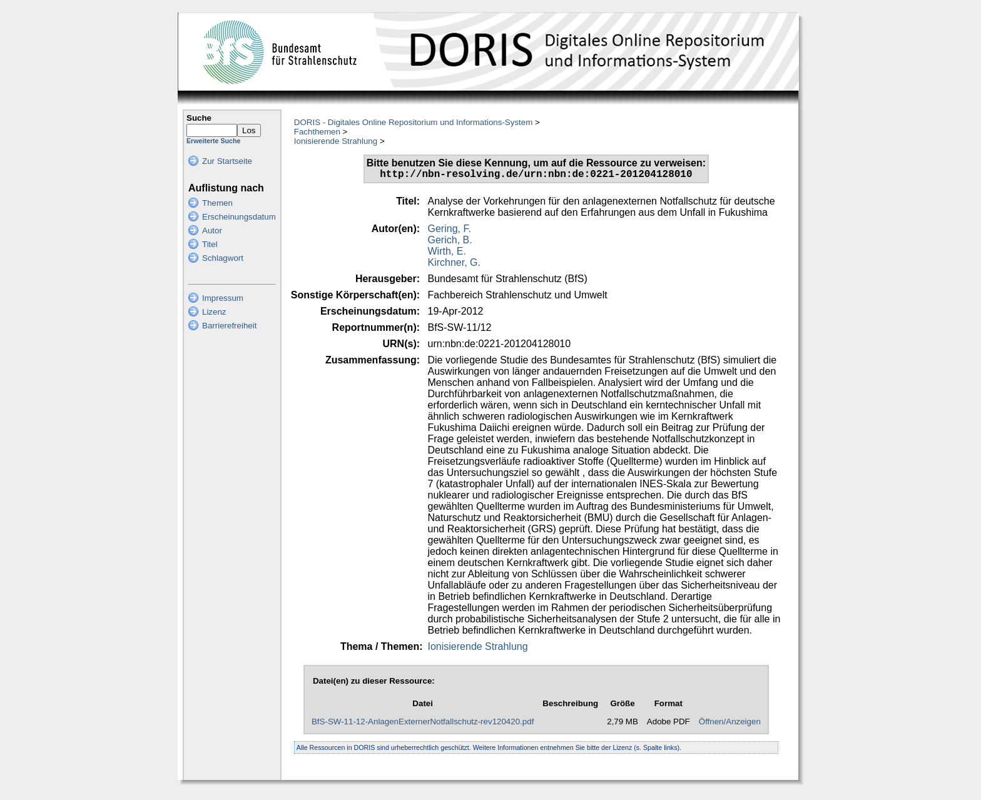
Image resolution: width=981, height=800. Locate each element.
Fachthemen (317, 131)
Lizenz (214, 311)
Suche (198, 118)
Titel (210, 244)
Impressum (222, 298)
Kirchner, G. (454, 265)
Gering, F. (449, 231)
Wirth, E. (447, 253)
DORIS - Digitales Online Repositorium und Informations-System (413, 122)
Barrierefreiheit (229, 325)
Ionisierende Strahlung (335, 141)
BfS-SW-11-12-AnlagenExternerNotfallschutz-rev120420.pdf (423, 724)
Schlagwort (222, 258)
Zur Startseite (227, 161)
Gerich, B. (450, 242)
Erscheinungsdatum (239, 216)
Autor (212, 230)
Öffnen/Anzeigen (730, 724)
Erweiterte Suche (213, 140)
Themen (217, 203)
